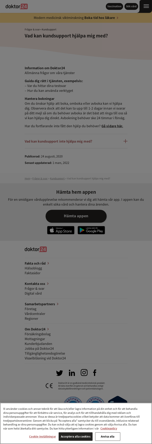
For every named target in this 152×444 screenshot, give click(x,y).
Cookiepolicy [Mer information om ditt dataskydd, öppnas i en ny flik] (108, 428)
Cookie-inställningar (42, 436)
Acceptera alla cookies (75, 436)
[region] (76, 423)
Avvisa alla (107, 436)
